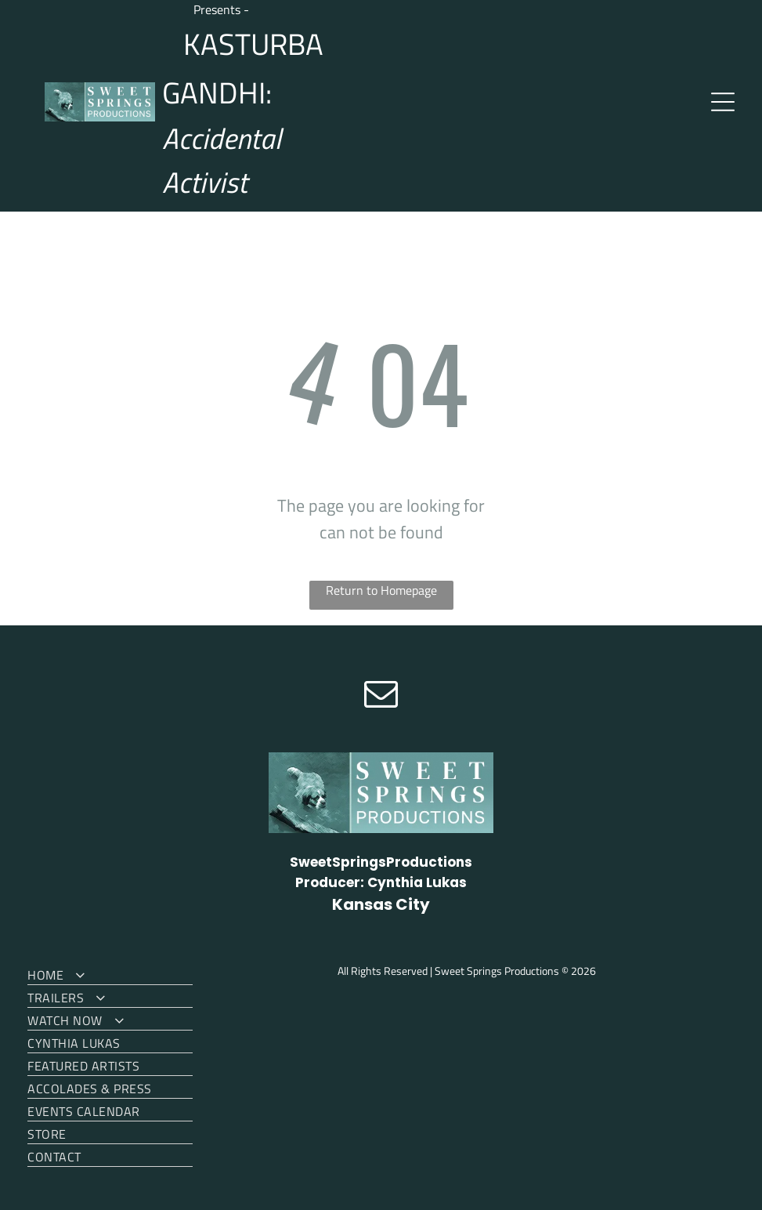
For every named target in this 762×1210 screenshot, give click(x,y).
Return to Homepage (381, 590)
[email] (381, 695)
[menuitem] (109, 973)
